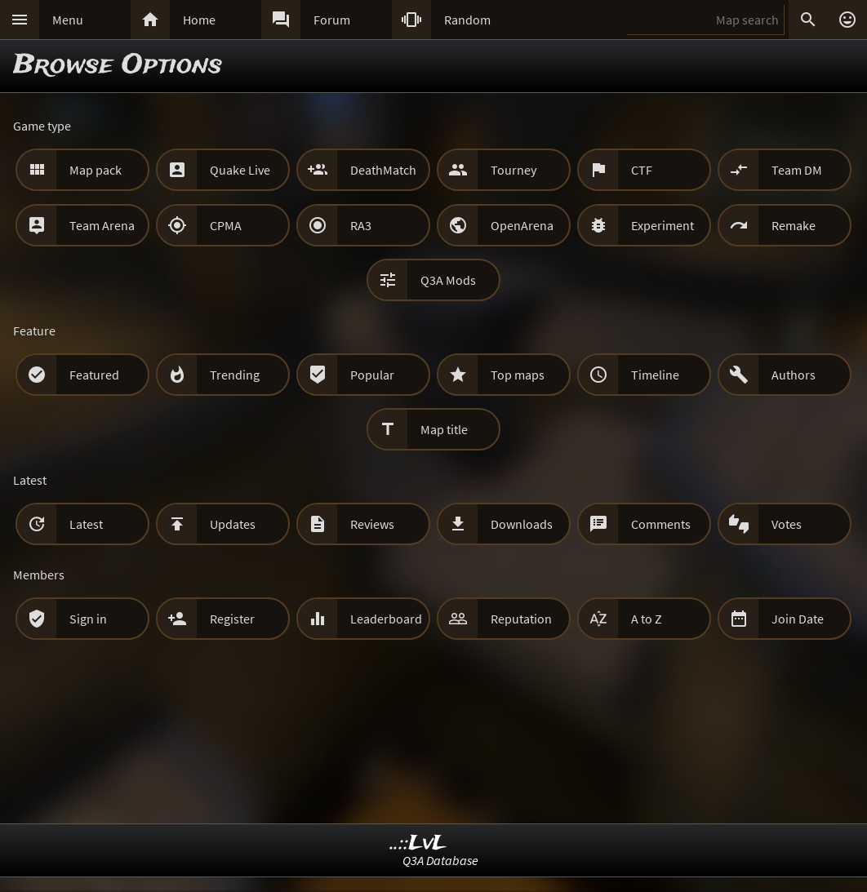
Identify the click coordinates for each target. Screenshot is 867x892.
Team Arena (102, 225)
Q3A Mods (448, 280)
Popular (372, 374)
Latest (86, 524)
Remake (793, 225)
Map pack (95, 170)
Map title (444, 429)
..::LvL (418, 843)
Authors (793, 374)
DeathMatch (383, 170)
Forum (331, 19)
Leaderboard (386, 618)
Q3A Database (440, 860)
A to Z (646, 618)
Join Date (797, 618)
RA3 (360, 225)
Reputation (521, 618)
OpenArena (522, 225)
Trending (235, 374)
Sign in (88, 618)
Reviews (372, 524)
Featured (94, 374)
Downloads (522, 524)
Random (467, 19)
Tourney (513, 170)
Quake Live (240, 170)
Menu (67, 19)
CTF (641, 170)
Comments (661, 524)
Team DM (796, 170)
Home (199, 19)
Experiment (662, 225)
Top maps (518, 374)
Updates (233, 524)
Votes (786, 524)
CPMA (226, 225)
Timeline (655, 374)
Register (232, 618)
